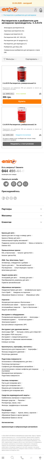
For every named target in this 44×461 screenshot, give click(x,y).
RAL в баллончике (8, 253)
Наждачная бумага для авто (12, 290)
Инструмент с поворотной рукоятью (15, 337)
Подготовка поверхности (12, 359)
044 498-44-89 (22, 171)
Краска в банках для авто (11, 238)
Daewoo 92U (6, 245)
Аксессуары (34, 317)
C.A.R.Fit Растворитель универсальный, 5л (19, 124)
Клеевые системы (8, 342)
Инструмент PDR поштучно (12, 334)
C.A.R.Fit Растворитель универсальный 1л (19, 83)
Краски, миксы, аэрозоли (27, 413)
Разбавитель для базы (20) (13, 47)
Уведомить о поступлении (22, 144)
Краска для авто (8, 233)
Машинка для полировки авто (12, 388)
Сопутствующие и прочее (23, 268)
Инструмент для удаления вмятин (15, 329)
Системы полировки (10, 380)
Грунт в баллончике (30, 307)
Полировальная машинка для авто (14, 317)
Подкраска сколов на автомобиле (14, 243)
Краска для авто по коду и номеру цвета (16, 235)
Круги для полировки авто (11, 385)
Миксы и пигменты (35, 243)
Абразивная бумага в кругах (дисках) (15, 415)
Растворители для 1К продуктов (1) (16, 40)
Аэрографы (32, 349)
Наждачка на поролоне (21, 292)
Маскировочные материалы (12, 373)
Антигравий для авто (9, 277)
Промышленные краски (11, 250)
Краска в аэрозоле (27, 305)
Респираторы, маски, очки (11, 403)
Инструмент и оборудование (13, 314)
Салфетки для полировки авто (13, 390)
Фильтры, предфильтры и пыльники (15, 405)
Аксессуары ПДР (8, 332)
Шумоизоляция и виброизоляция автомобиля (20, 427)
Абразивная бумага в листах (12, 418)
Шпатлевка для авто (9, 270)
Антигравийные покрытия (11, 307)
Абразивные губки (32, 295)
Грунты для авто (8, 265)
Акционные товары (8, 413)
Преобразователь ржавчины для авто (15, 280)
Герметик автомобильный (11, 282)
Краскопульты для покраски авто (13, 349)
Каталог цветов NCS (25, 253)
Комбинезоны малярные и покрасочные (16, 398)
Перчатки (21, 400)
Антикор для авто (26, 277)
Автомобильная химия (10, 305)
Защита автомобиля (9, 310)
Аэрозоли (6, 300)
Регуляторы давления (10, 354)
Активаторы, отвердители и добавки (15, 263)
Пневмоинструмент (9, 319)
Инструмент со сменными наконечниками (17, 339)
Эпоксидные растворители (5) (14, 28)
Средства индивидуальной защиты (16, 395)
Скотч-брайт (6, 292)
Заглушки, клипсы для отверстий (29, 332)
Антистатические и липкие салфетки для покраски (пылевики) (20, 370)
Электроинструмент (9, 322)
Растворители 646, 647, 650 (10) (15, 37)
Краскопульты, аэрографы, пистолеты (17, 347)
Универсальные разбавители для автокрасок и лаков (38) (22, 51)
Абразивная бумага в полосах (12, 295)
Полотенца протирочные (11, 364)
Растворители (7, 268)
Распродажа (7, 410)
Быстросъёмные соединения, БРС (14, 324)
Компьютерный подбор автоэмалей (14, 240)
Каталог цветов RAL (9, 255)
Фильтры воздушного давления (13, 352)
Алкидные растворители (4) (13, 34)
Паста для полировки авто (11, 383)
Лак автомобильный (23, 265)
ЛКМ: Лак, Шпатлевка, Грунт (13, 260)
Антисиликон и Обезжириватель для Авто (17, 361)
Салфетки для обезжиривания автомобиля (17, 366)
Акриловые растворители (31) (14, 31)
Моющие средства (8, 400)
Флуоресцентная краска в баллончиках (16, 302)
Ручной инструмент (25, 319)
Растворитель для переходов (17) (15, 44)
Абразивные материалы (12, 287)
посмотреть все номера (9, 174)
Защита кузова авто (10, 275)
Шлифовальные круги (33, 290)
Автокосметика (7, 422)
